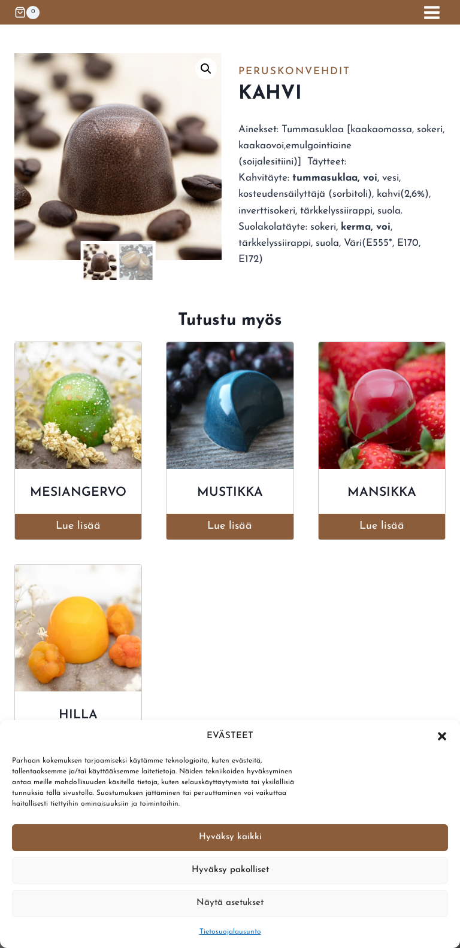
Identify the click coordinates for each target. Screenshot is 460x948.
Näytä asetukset (230, 902)
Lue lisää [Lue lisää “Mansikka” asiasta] (381, 526)
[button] (442, 736)
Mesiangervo (78, 492)
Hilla (78, 715)
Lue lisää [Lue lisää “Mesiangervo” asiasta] (78, 526)
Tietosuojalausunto (230, 931)
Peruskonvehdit (294, 71)
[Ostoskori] (27, 12)
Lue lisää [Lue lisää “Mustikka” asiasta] (229, 526)
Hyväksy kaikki (230, 837)
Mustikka (230, 492)
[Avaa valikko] (431, 12)
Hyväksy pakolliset (230, 869)
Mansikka (381, 492)
